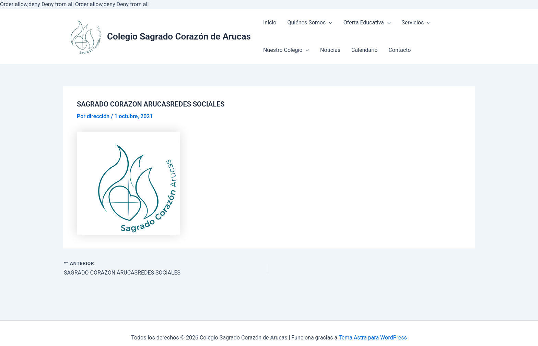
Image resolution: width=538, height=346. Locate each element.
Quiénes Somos (309, 22)
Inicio (269, 22)
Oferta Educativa (367, 22)
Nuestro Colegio (286, 50)
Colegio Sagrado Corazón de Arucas (179, 36)
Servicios (415, 22)
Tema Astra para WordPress (373, 337)
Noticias (330, 50)
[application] (329, 23)
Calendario (364, 50)
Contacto (399, 50)
